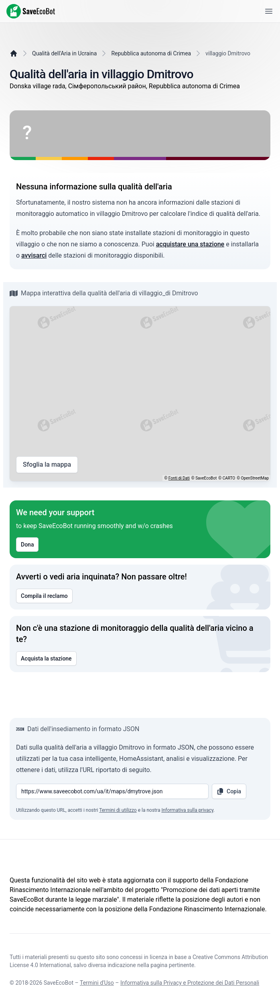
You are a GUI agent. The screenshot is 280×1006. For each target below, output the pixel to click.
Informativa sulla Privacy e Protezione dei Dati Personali (189, 983)
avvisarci (34, 255)
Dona (27, 544)
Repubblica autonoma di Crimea (151, 53)
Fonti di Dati (179, 478)
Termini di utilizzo (118, 810)
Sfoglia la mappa (47, 464)
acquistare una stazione (190, 244)
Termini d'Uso (97, 983)
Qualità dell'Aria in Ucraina (64, 53)
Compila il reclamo (44, 596)
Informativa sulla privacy (187, 810)
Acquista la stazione (46, 658)
